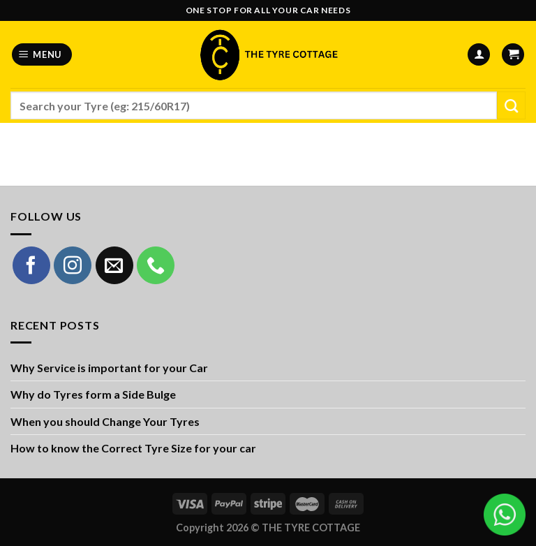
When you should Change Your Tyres (105, 421)
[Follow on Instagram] (72, 265)
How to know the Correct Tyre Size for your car (133, 448)
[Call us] (155, 265)
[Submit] (511, 105)
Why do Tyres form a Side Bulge (93, 394)
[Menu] (42, 54)
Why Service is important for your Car (109, 367)
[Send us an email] (114, 265)
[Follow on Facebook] (31, 265)
